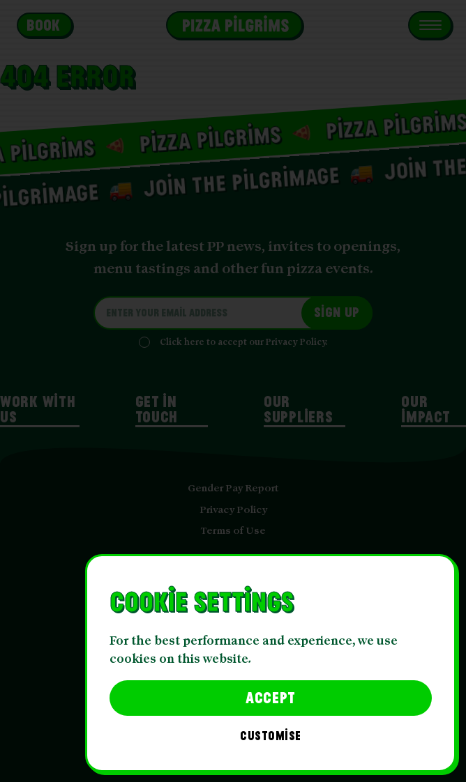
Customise (270, 736)
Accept (271, 697)
